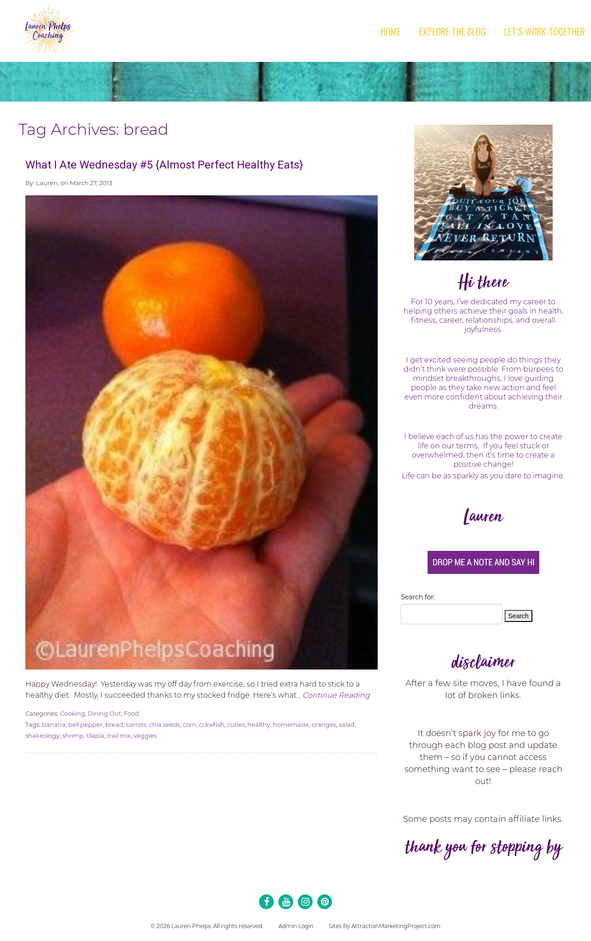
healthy (258, 724)
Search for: (417, 597)
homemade (291, 724)
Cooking (72, 713)
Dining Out (104, 713)
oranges (324, 724)
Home (390, 31)
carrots (136, 724)
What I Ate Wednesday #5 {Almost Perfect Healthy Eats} (164, 164)
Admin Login (296, 926)
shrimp (73, 735)
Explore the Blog (452, 31)
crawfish (211, 724)
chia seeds (164, 724)
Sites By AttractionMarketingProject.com (384, 926)
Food (131, 713)
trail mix (119, 735)
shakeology (42, 735)
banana (54, 724)
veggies (145, 735)
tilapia (95, 735)
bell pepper (85, 724)
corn (189, 724)
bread (114, 724)
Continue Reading (336, 695)
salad (347, 724)
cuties (236, 724)
